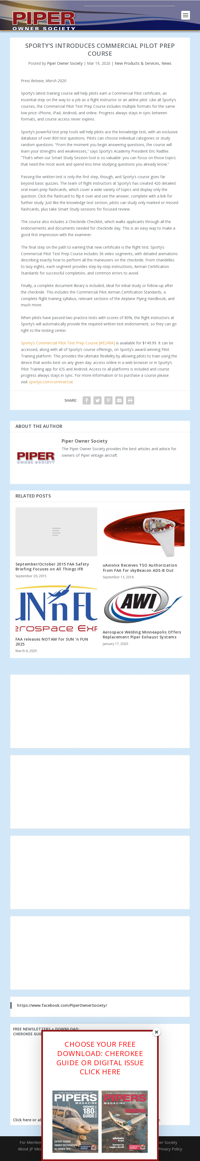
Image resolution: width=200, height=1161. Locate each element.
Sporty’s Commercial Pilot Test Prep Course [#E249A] (68, 342)
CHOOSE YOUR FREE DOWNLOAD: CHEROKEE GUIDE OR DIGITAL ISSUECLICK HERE (100, 1059)
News (166, 63)
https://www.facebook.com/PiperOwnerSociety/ (62, 1005)
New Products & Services (137, 63)
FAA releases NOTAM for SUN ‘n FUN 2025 (51, 642)
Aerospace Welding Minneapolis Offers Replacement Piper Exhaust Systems (142, 634)
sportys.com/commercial (51, 381)
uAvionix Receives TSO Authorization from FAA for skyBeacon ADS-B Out (140, 568)
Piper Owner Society (65, 63)
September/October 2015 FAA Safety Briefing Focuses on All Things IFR (52, 566)
